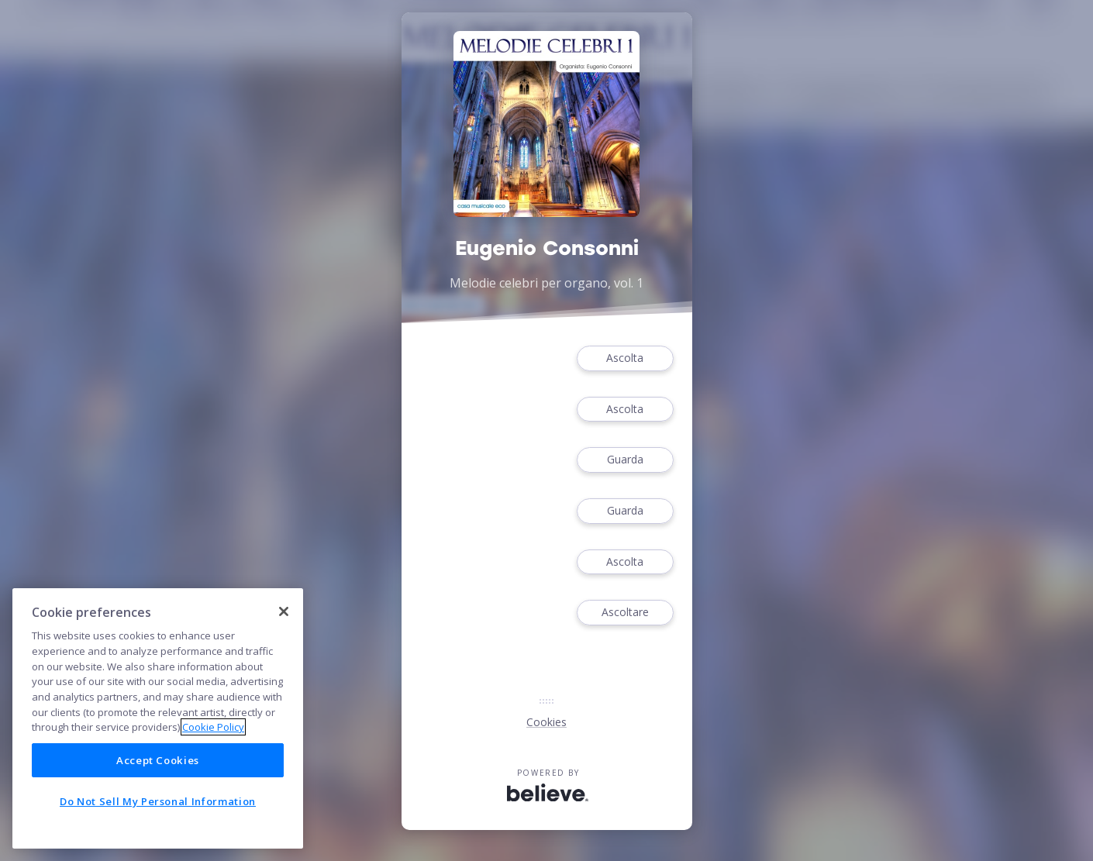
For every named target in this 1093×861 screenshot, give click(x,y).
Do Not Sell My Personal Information (158, 801)
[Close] (284, 611)
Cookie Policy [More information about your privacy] (213, 727)
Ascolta (625, 358)
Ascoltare (625, 613)
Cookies (546, 722)
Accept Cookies (157, 760)
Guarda (625, 460)
